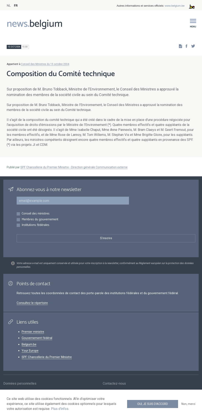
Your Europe (30, 350)
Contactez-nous (114, 384)
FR (16, 6)
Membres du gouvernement (40, 219)
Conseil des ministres (36, 213)
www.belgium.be (175, 5)
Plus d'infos (59, 409)
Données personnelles (19, 384)
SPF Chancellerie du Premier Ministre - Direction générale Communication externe (74, 167)
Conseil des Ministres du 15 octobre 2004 (45, 64)
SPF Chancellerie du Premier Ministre (47, 357)
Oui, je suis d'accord (152, 404)
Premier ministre (33, 332)
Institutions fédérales (35, 225)
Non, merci (188, 404)
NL (9, 6)
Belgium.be (29, 344)
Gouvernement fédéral (37, 338)
